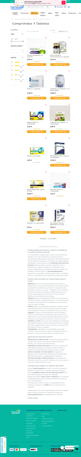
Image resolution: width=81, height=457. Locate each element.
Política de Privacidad (31, 418)
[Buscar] (35, 7)
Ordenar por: (53, 31)
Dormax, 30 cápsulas (33, 88)
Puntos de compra (31, 425)
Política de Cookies (31, 420)
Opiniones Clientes (2, 445)
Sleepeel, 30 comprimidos (35, 223)
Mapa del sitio (45, 413)
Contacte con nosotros (48, 418)
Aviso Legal (29, 423)
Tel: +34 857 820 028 (47, 425)
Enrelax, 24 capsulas (33, 156)
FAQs (43, 416)
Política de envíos (30, 428)
